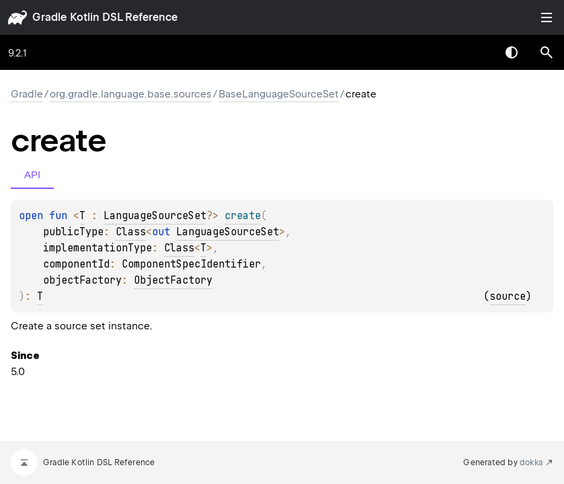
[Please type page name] (546, 52)
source (507, 296)
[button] (546, 52)
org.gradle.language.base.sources (131, 94)
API (32, 174)
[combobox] (476, 52)
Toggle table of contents (546, 17)
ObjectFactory (173, 280)
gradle (49, 17)
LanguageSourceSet (155, 216)
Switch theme (511, 52)
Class (131, 232)
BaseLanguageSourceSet (278, 94)
